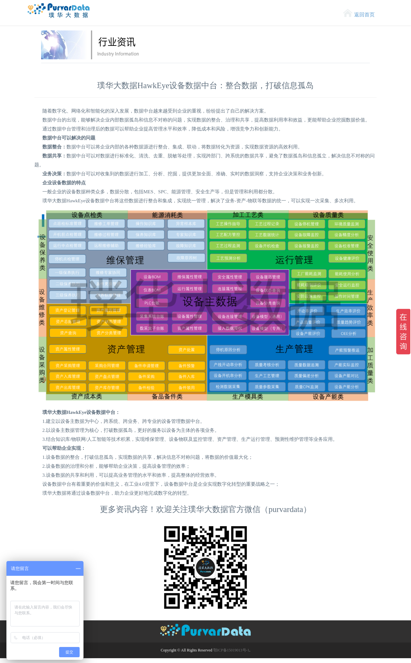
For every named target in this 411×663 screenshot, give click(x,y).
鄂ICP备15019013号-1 (231, 650)
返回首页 (364, 14)
